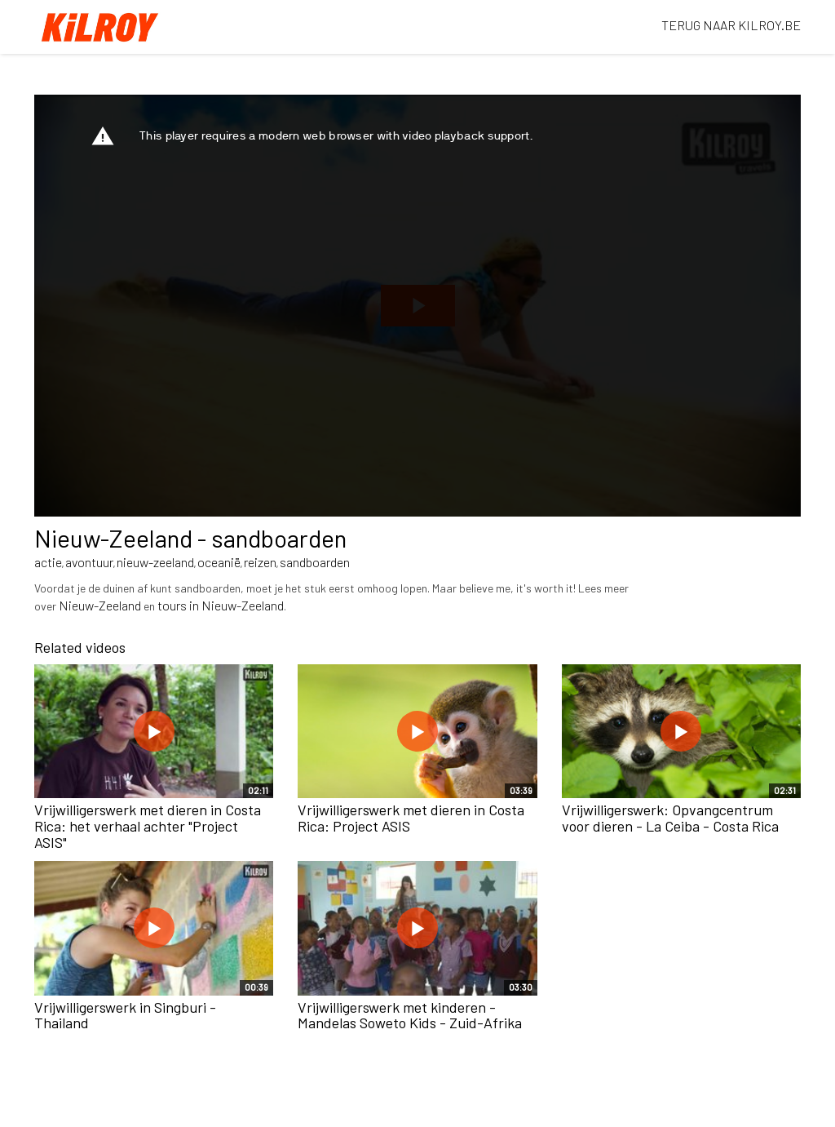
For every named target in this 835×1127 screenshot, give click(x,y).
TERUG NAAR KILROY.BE (731, 25)
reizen (260, 562)
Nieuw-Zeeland (100, 605)
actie (48, 562)
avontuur (89, 562)
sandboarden (315, 562)
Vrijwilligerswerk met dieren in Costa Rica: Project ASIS (411, 818)
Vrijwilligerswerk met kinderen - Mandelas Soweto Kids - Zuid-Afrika (410, 1015)
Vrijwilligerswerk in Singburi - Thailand (125, 1015)
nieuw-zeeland (155, 562)
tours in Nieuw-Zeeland (220, 605)
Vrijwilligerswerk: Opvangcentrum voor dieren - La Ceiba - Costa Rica (670, 818)
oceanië (219, 562)
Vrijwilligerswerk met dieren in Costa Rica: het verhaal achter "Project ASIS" (147, 826)
